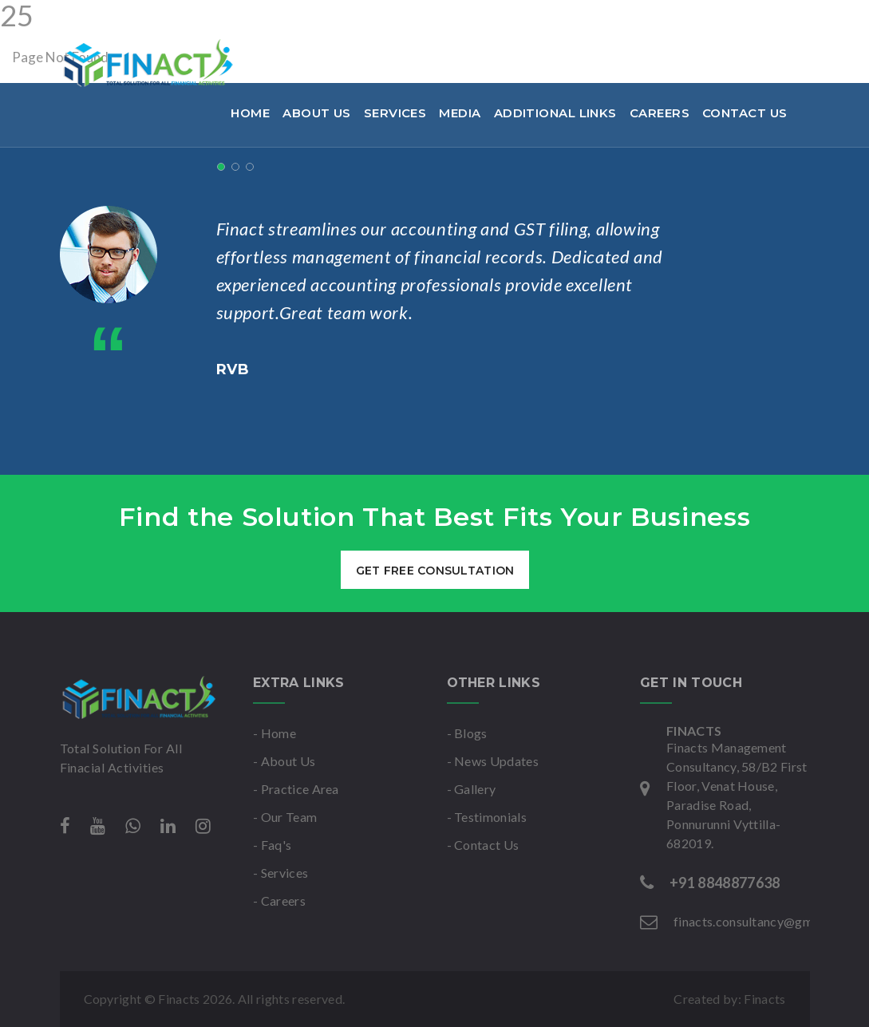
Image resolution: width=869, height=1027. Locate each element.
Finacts (764, 998)
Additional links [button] (555, 112)
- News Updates (493, 760)
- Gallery (471, 788)
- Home (274, 733)
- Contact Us (483, 844)
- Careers (279, 900)
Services (395, 112)
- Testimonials (487, 816)
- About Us (284, 760)
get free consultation (434, 570)
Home (250, 112)
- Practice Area (296, 788)
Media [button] (459, 112)
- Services (280, 872)
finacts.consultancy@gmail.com (301, 19)
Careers (659, 112)
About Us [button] (316, 112)
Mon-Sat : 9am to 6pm (497, 19)
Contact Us (745, 112)
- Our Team (285, 816)
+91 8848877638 (121, 19)
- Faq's (272, 844)
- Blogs (467, 733)
